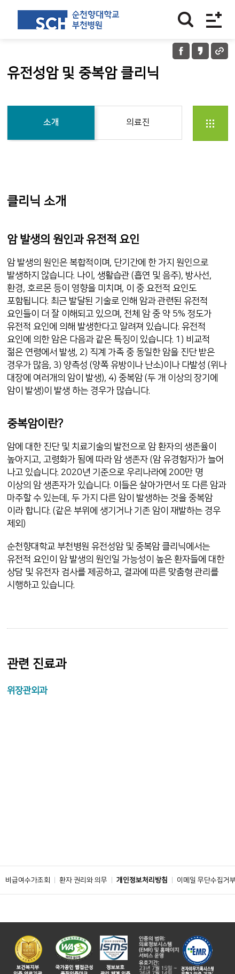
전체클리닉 (210, 123)
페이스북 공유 (181, 51)
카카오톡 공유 (200, 51)
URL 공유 (219, 51)
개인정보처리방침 (142, 880)
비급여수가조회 (27, 880)
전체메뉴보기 (213, 19)
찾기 (185, 19)
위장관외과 (27, 690)
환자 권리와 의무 (83, 880)
